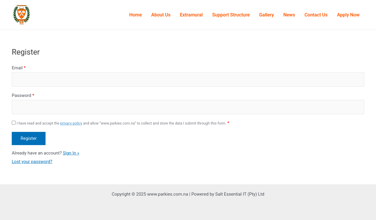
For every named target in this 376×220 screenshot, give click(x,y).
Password (23, 95)
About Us (161, 15)
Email (19, 67)
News (289, 15)
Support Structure (231, 15)
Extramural (191, 15)
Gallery (266, 15)
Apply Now (348, 15)
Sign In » (71, 153)
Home (135, 15)
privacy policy (71, 123)
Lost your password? (32, 161)
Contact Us (316, 15)
